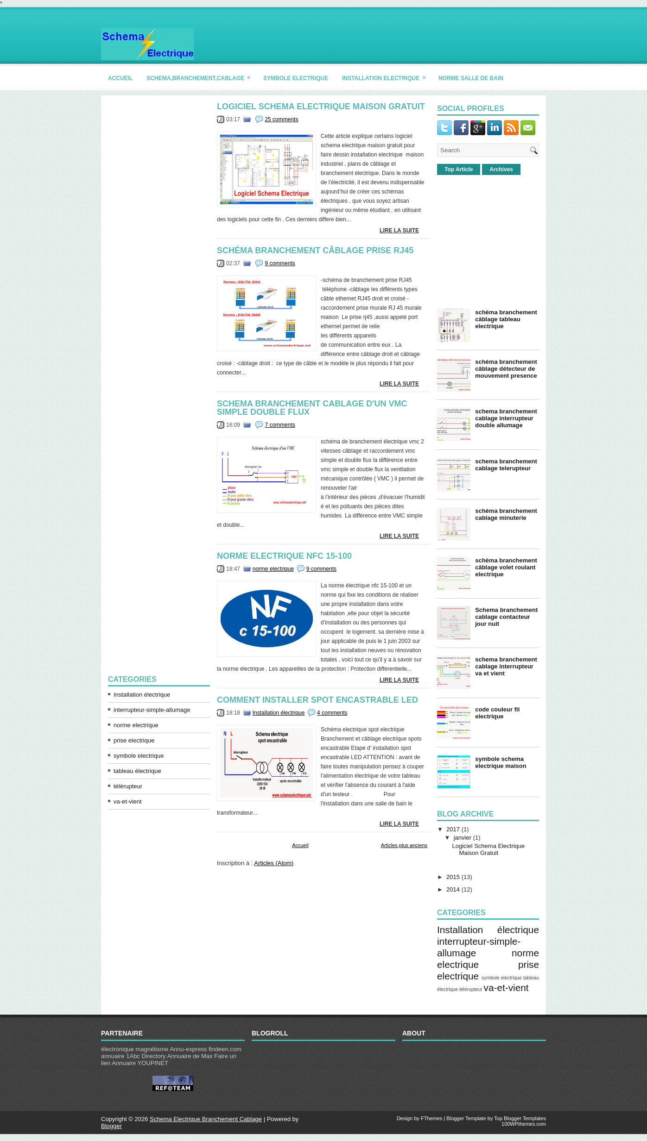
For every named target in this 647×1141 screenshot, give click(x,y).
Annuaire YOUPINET (140, 1063)
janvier (462, 837)
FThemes (431, 1118)
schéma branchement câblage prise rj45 (315, 250)
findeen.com (225, 1049)
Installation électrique (142, 694)
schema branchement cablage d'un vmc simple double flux (312, 407)
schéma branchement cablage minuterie (506, 514)
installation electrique (386, 74)
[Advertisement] (159, 241)
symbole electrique (295, 78)
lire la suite (399, 230)
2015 (453, 876)
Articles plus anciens (404, 845)
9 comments (280, 263)
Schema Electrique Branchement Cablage (206, 1119)
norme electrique (136, 725)
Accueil (300, 845)
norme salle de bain (470, 78)
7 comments (280, 425)
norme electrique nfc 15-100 (284, 556)
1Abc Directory (145, 1056)
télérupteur (128, 786)
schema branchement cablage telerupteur (506, 465)
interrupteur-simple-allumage (152, 709)
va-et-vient (128, 801)
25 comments (281, 119)
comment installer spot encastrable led (317, 700)
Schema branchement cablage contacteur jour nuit (506, 616)
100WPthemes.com (523, 1124)
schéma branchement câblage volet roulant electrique (506, 567)
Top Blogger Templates (520, 1118)
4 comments (332, 713)
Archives (501, 169)
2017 (453, 829)
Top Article (458, 169)
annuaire (113, 1056)
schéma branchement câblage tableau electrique (506, 319)
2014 (453, 889)
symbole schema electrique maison (500, 762)
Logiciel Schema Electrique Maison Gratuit (321, 106)
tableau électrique (137, 770)
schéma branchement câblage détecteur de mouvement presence (506, 368)
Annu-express (188, 1049)
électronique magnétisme (134, 1049)
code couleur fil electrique (497, 713)
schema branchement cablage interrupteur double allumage (506, 418)
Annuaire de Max (189, 1056)
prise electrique (134, 740)
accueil (120, 78)
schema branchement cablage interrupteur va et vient (506, 666)
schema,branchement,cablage (201, 74)
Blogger (111, 1125)
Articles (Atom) (273, 863)
